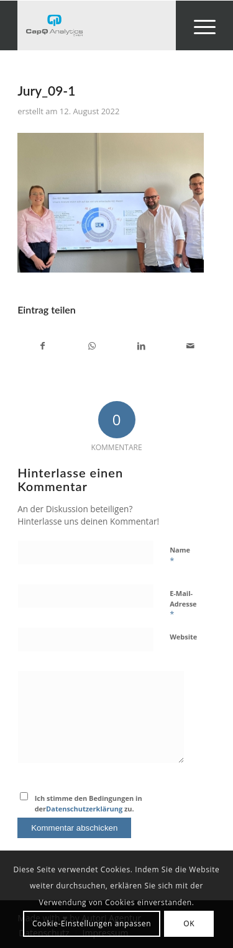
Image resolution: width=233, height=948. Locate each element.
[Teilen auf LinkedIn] (141, 345)
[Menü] (198, 25)
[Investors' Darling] (96, 25)
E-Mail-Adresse (183, 604)
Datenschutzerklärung (84, 808)
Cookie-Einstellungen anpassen (91, 923)
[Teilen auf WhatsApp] (92, 345)
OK (188, 923)
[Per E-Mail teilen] (191, 345)
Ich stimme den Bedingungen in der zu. (88, 803)
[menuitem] (198, 25)
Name (180, 555)
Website (183, 636)
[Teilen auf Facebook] (42, 345)
